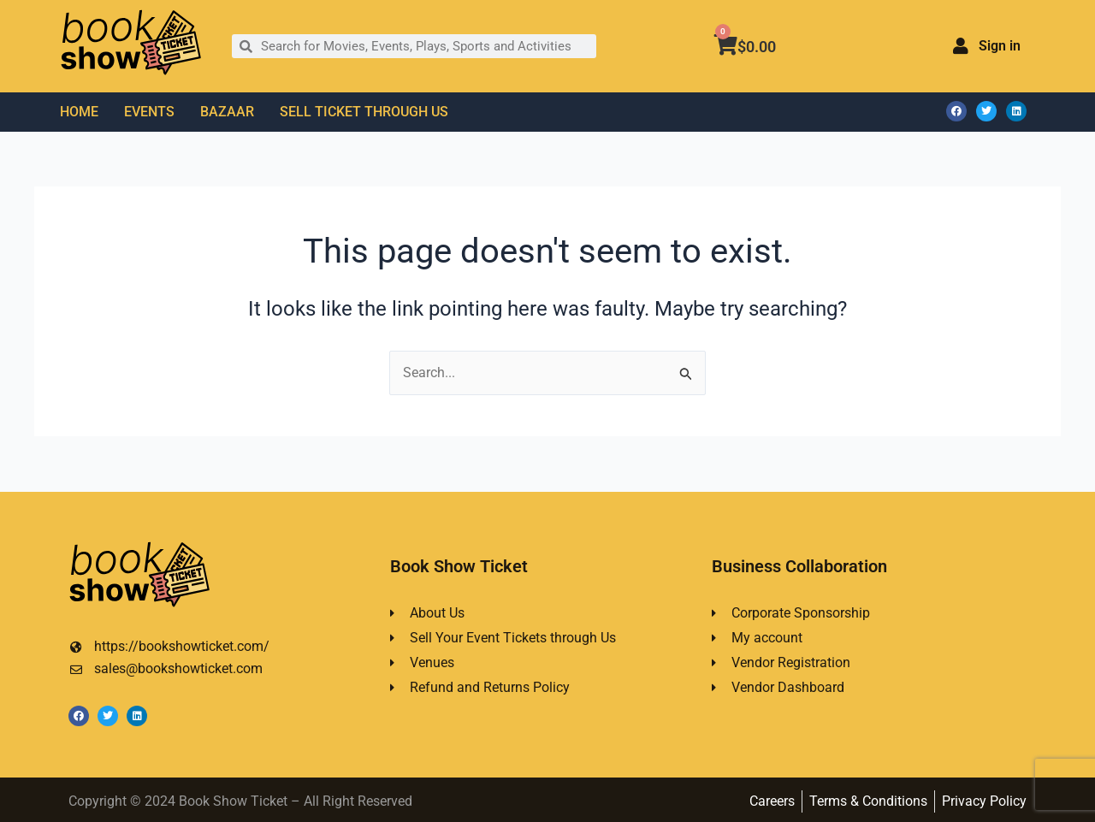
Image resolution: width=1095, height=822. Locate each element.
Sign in (1000, 46)
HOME (79, 111)
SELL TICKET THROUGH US (364, 111)
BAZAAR (227, 111)
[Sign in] (960, 46)
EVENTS (149, 111)
